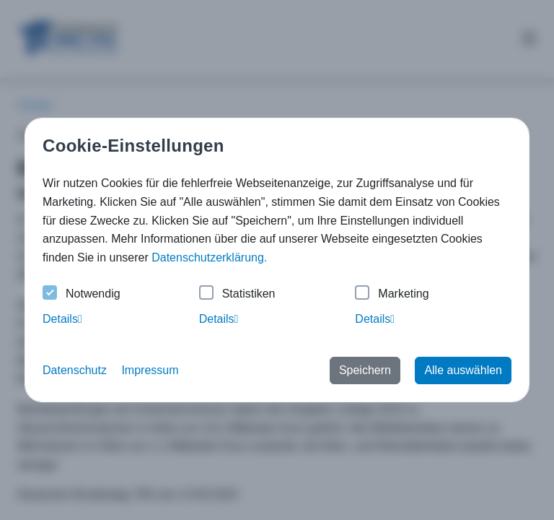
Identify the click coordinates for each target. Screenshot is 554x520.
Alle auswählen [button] (463, 370)
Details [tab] (62, 319)
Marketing (391, 294)
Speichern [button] (365, 370)
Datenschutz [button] (75, 370)
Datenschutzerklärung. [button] (209, 257)
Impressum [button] (149, 370)
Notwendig (81, 294)
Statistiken (237, 294)
